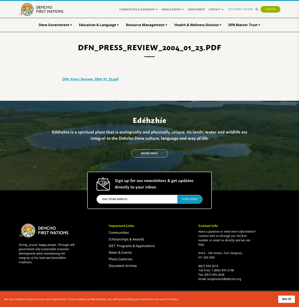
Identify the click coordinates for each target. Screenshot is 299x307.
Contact (216, 9)
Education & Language (99, 25)
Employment (196, 9)
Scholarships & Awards (126, 239)
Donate (270, 9)
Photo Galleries (120, 259)
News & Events (173, 9)
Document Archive (240, 9)
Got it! (286, 299)
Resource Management (146, 25)
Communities (119, 232)
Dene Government (55, 25)
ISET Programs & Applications (132, 246)
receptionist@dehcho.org (224, 279)
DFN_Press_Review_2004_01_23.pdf (90, 79)
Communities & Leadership (138, 9)
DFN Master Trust (244, 25)
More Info (149, 153)
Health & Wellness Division (197, 25)
